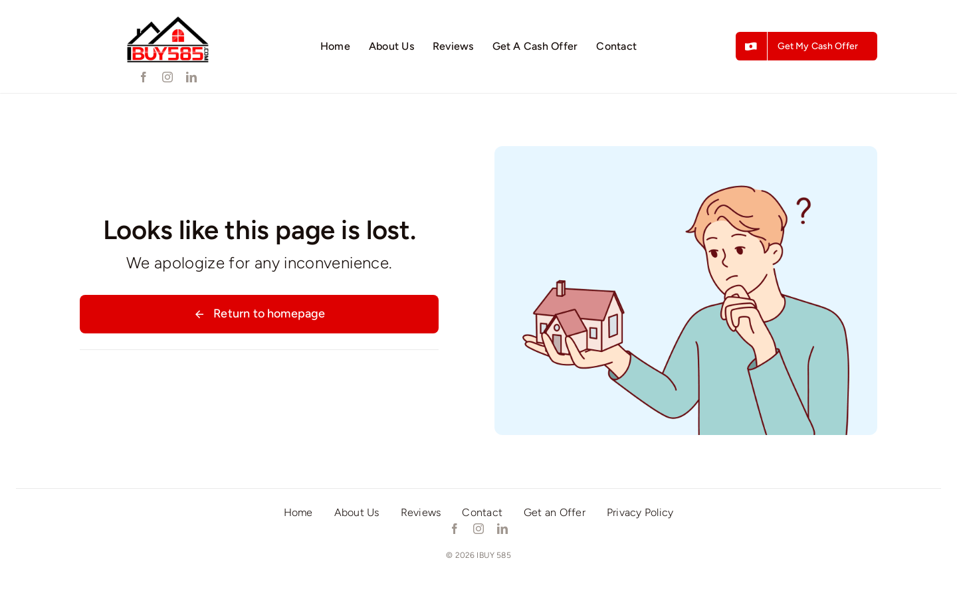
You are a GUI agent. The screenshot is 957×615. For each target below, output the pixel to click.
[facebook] (143, 77)
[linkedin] (191, 77)
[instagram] (167, 77)
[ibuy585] (167, 16)
